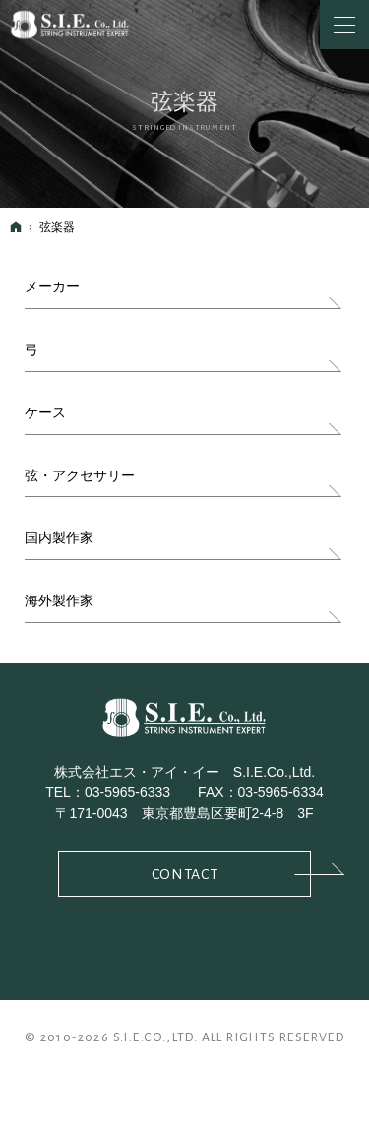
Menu (344, 24)
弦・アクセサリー (80, 475)
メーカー (52, 286)
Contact (231, 872)
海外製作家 (59, 600)
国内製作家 (59, 537)
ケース (45, 412)
